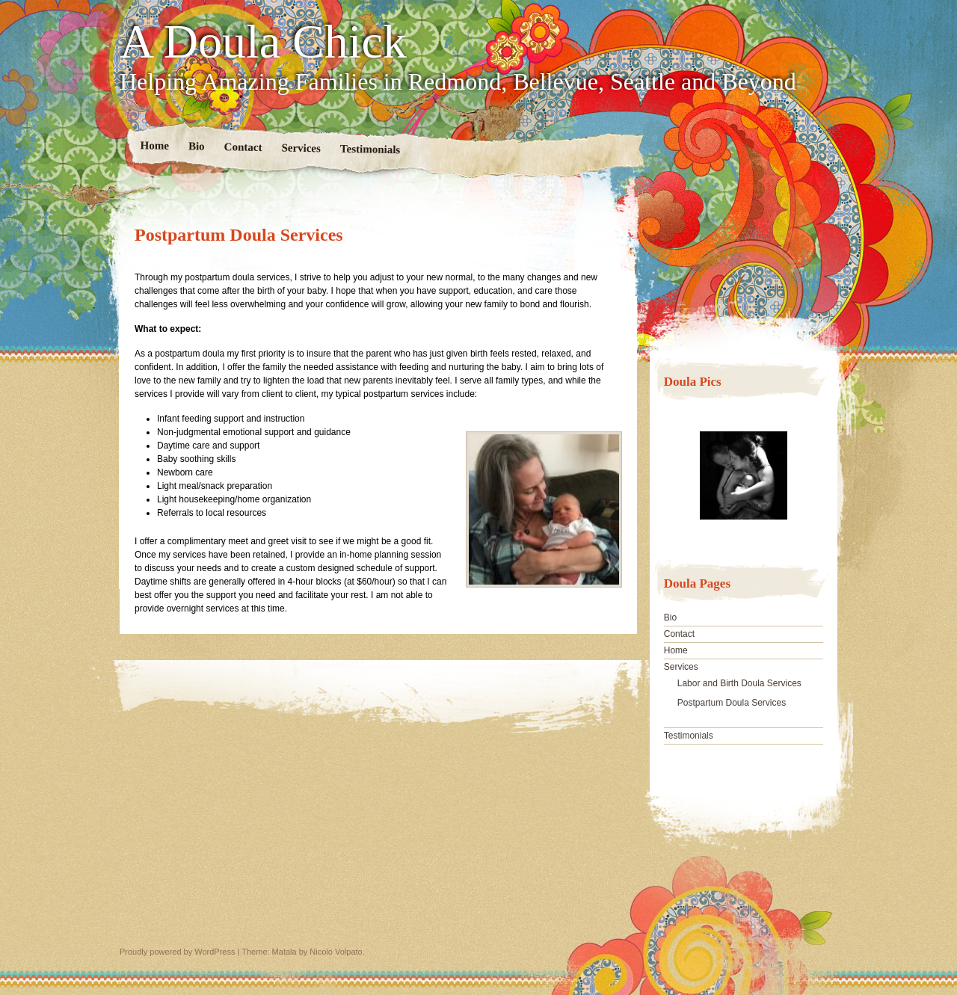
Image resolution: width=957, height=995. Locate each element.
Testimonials (370, 149)
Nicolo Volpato (336, 951)
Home (155, 145)
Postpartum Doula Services (731, 702)
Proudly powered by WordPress (177, 951)
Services (301, 147)
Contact (243, 147)
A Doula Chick (263, 42)
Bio (196, 146)
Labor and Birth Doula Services (739, 683)
